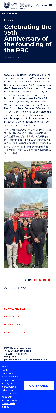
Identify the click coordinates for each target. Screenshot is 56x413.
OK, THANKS (38, 385)
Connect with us (14, 332)
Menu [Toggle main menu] (47, 5)
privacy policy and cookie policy (10, 403)
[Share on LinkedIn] (44, 280)
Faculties (10, 316)
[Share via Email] (49, 280)
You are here (11, 13)
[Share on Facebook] (35, 280)
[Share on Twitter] (40, 280)
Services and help (15, 309)
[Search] (37, 5)
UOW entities (12, 324)
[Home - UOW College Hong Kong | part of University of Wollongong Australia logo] (19, 5)
